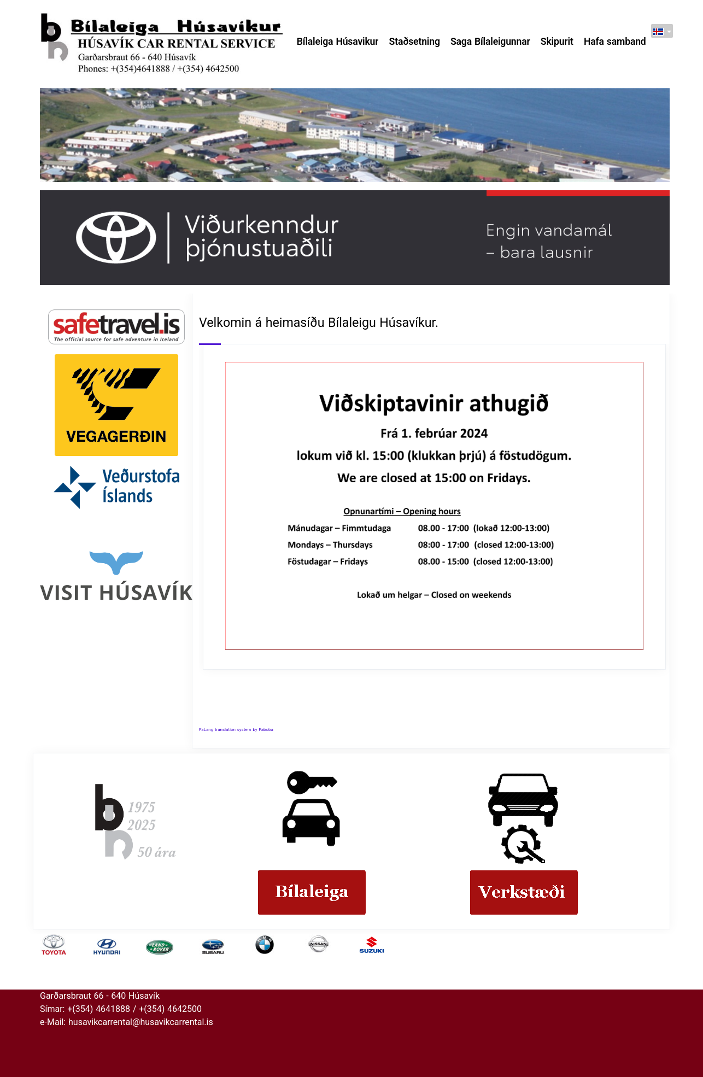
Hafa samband (615, 41)
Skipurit (557, 41)
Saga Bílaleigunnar (490, 41)
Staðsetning (414, 41)
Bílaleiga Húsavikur (338, 41)
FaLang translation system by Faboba (236, 729)
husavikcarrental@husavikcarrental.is (140, 1022)
